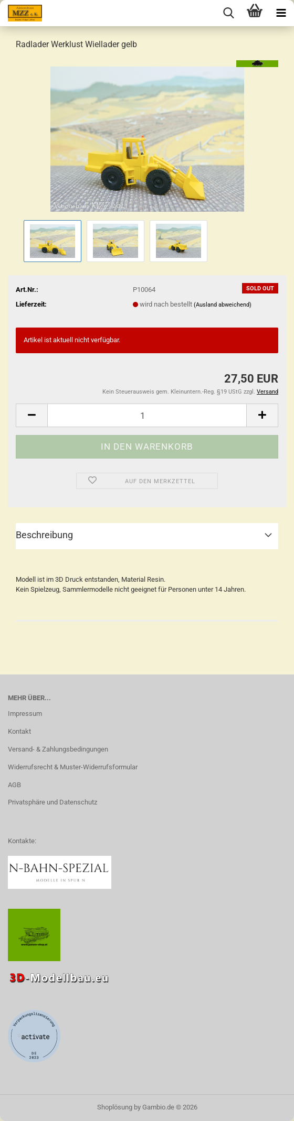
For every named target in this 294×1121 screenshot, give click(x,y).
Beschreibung (44, 534)
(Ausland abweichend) (222, 304)
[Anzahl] (147, 415)
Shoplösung (114, 1107)
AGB (14, 785)
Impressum (25, 713)
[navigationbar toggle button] (281, 13)
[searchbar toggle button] (228, 13)
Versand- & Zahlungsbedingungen (58, 749)
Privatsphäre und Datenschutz (52, 802)
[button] (31, 415)
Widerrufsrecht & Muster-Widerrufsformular (73, 767)
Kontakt (19, 731)
